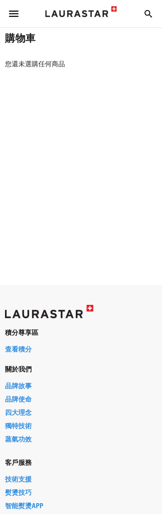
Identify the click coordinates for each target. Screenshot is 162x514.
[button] (148, 13)
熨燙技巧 (18, 493)
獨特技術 (18, 426)
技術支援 (18, 480)
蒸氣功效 (18, 440)
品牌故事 (18, 386)
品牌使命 (18, 400)
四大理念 (18, 413)
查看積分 (18, 350)
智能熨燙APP (24, 506)
